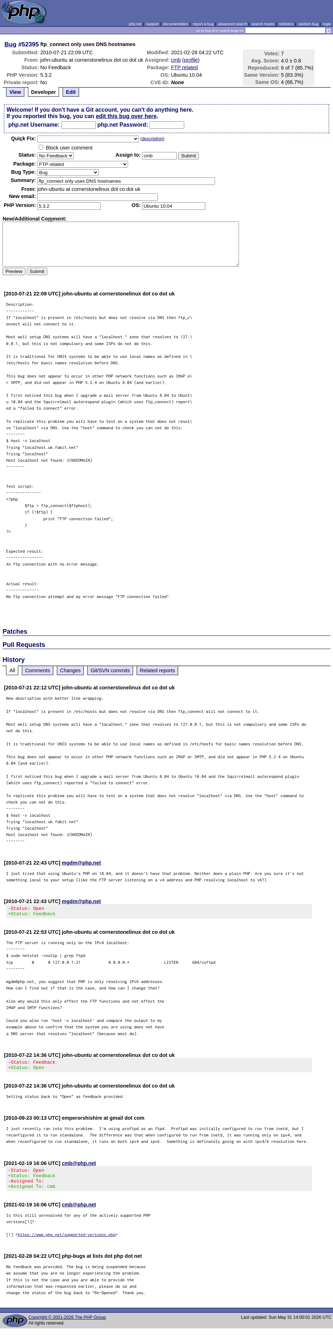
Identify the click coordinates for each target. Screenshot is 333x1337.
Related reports (157, 670)
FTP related (184, 67)
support (152, 24)
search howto (262, 24)
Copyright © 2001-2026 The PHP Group (67, 1325)
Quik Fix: (23, 138)
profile (191, 60)
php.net (135, 24)
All (12, 670)
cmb (176, 60)
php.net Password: (122, 125)
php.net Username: (33, 125)
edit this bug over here (126, 116)
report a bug (203, 24)
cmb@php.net (79, 1167)
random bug (308, 24)
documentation (175, 24)
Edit (70, 92)
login (327, 24)
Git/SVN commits (110, 670)
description (152, 138)
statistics (286, 24)
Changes (70, 670)
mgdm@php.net (81, 863)
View (15, 92)
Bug (11, 44)
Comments (37, 670)
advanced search (232, 24)
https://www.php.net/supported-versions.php (67, 1243)
